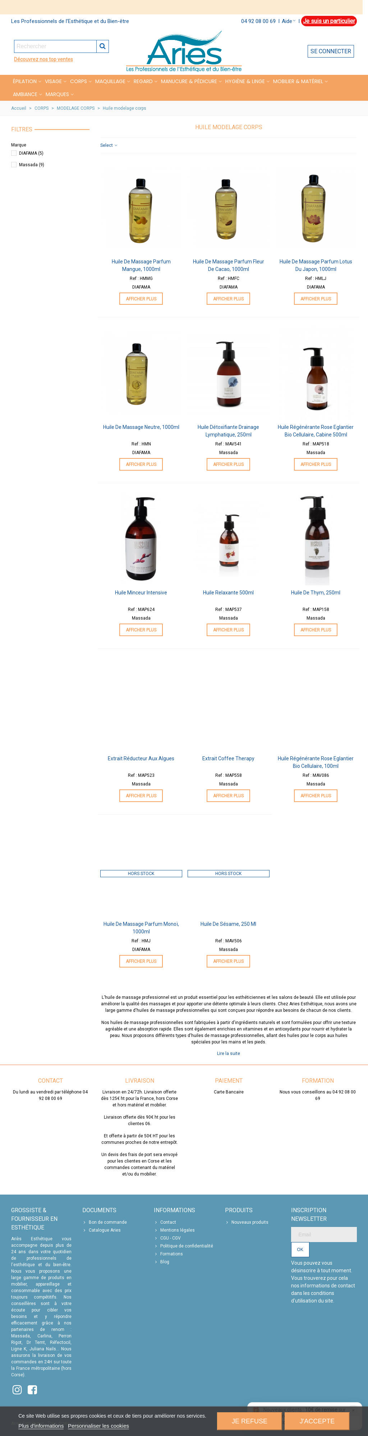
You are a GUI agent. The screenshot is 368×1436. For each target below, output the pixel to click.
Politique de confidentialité (183, 1246)
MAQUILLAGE (110, 81)
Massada (31, 164)
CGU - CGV (167, 1238)
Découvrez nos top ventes (43, 59)
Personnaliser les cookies (98, 1426)
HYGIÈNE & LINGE (245, 81)
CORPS (78, 81)
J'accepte (317, 1421)
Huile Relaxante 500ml (228, 592)
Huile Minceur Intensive (141, 592)
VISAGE (53, 81)
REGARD (143, 81)
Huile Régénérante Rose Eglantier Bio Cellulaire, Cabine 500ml (316, 431)
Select (109, 145)
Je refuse (249, 1421)
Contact (165, 1222)
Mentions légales (174, 1230)
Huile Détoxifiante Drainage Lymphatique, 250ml (228, 431)
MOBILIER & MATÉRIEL (298, 81)
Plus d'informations (41, 1426)
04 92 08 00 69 (258, 21)
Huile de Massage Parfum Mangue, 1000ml (141, 265)
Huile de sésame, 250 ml (228, 924)
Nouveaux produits (246, 1222)
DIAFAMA (31, 153)
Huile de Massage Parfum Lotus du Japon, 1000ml (316, 265)
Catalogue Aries (101, 1230)
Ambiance (25, 94)
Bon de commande (104, 1222)
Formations (168, 1254)
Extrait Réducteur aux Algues (141, 758)
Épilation (25, 81)
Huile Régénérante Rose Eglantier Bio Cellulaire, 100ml (316, 762)
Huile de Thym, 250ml (315, 592)
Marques (57, 94)
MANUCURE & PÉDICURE (189, 81)
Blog (161, 1262)
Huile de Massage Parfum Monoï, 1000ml (141, 927)
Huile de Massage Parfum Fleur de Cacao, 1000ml (228, 265)
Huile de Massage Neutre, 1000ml (141, 427)
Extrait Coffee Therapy (228, 758)
